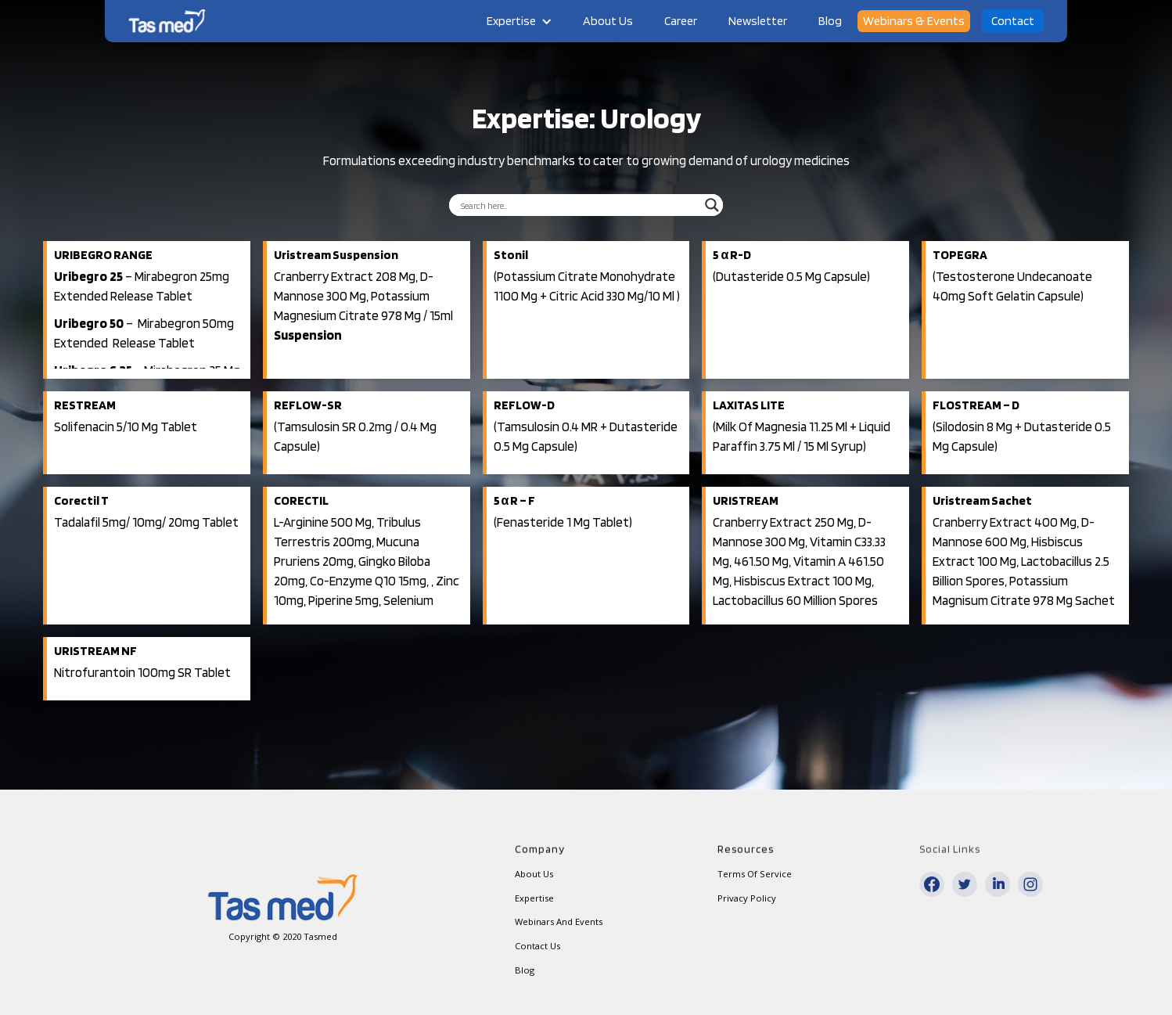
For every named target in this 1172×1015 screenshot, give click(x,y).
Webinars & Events (914, 20)
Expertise (511, 20)
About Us (608, 20)
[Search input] (579, 205)
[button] (519, 21)
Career (680, 20)
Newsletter (757, 20)
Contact (1012, 20)
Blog (830, 20)
